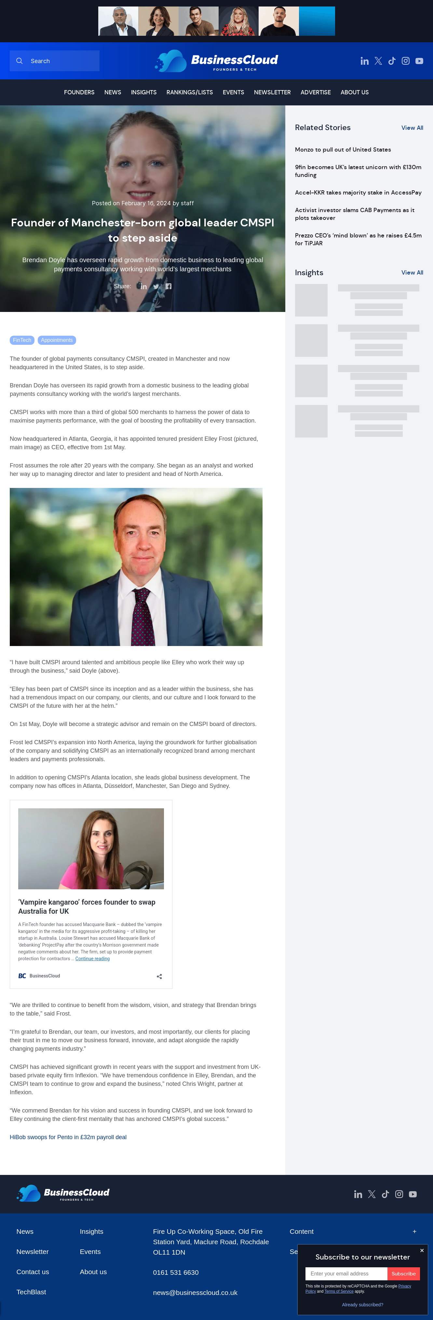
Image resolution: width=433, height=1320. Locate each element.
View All (412, 127)
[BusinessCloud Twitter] (378, 61)
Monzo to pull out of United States (343, 149)
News (112, 92)
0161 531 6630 (175, 1272)
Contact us (33, 1271)
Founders (79, 92)
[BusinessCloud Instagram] (406, 61)
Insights (144, 92)
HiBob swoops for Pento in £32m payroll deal (68, 1137)
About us (355, 92)
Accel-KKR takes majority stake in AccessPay (358, 192)
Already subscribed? (363, 1304)
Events (233, 92)
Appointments (57, 340)
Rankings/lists (190, 92)
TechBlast (31, 1292)
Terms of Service (339, 1291)
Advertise (316, 92)
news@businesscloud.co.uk (195, 1292)
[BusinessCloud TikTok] (392, 61)
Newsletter (272, 92)
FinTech (22, 340)
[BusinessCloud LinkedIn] (365, 61)
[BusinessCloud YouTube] (419, 61)
